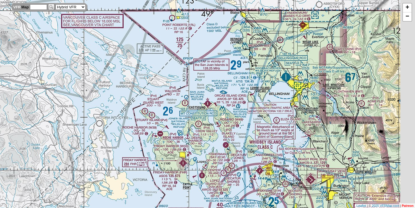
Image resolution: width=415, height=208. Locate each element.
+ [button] (407, 7)
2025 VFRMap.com (385, 205)
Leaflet (361, 205)
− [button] (407, 16)
